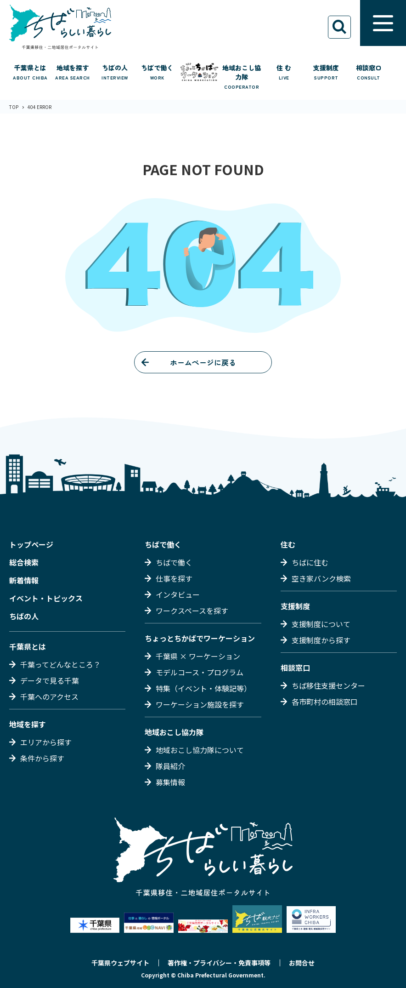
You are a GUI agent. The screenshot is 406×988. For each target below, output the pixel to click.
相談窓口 (295, 667)
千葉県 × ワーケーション (198, 656)
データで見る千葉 (49, 680)
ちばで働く (163, 544)
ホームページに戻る (203, 362)
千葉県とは (27, 646)
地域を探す (27, 724)
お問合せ (302, 962)
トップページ (31, 544)
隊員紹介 (170, 765)
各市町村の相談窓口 (325, 701)
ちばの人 (24, 616)
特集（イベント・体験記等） (203, 688)
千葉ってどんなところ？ (60, 664)
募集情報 (170, 782)
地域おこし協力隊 (174, 731)
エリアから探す (46, 742)
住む (288, 544)
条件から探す (42, 758)
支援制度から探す (321, 639)
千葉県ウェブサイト (120, 962)
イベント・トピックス (46, 598)
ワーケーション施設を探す (200, 704)
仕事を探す (174, 578)
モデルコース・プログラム (199, 672)
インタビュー (178, 594)
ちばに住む (310, 562)
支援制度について (321, 623)
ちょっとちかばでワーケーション (200, 638)
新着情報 (24, 580)
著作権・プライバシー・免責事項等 (219, 962)
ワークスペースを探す (192, 610)
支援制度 (295, 605)
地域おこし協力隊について (200, 749)
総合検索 (24, 562)
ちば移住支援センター (328, 685)
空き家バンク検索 (321, 578)
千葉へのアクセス (49, 696)
